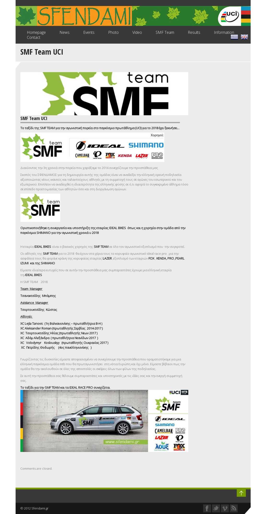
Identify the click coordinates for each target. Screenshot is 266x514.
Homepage (36, 32)
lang (244, 37)
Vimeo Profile (225, 508)
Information (224, 32)
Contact (33, 37)
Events (89, 32)
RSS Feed (234, 508)
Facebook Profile (207, 508)
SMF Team (165, 32)
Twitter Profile (216, 508)
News (64, 32)
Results (194, 32)
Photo (113, 32)
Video (137, 32)
